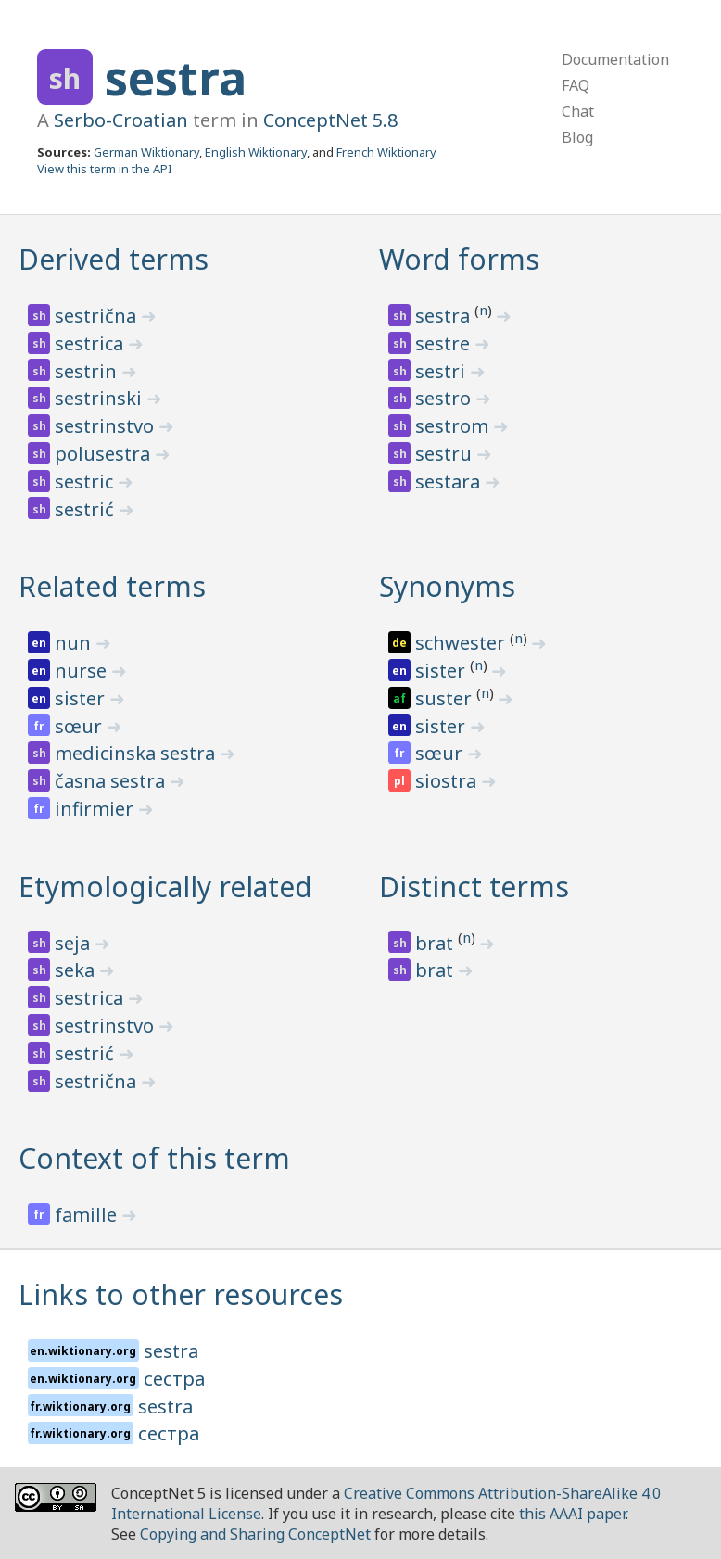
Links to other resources (181, 1294)
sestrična (98, 315)
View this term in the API (104, 168)
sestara (450, 481)
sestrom (454, 425)
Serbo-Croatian (121, 120)
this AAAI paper (572, 1513)
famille (88, 1214)
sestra (176, 77)
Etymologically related (165, 887)
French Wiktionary (386, 152)
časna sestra (112, 780)
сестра (174, 1378)
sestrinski (100, 398)
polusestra (105, 453)
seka (77, 969)
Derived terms (114, 259)
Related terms (112, 586)
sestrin (88, 371)
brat (436, 943)
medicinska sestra (137, 753)
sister (82, 698)
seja (75, 943)
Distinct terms (474, 887)
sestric (86, 481)
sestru (445, 453)
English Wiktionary (256, 152)
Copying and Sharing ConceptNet (255, 1534)
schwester (462, 642)
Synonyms (447, 586)
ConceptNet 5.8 (330, 120)
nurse (83, 670)
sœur (81, 726)
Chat (578, 111)
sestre (444, 343)
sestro (445, 398)
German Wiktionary (146, 152)
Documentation (615, 59)
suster (445, 698)
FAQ (575, 85)
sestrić (87, 509)
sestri (442, 371)
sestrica (91, 343)
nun (75, 642)
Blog (577, 137)
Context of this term (154, 1158)
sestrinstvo (106, 425)
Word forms (459, 259)
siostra (448, 780)
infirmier (96, 808)
